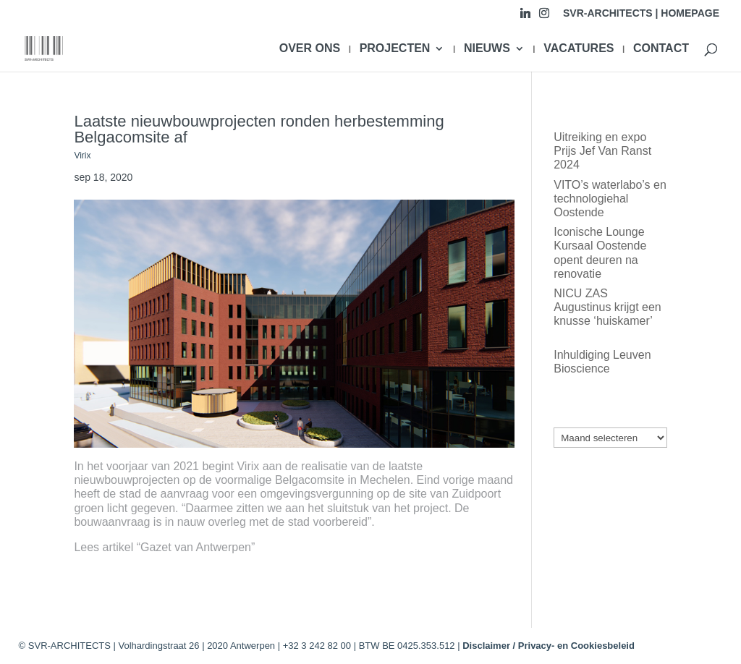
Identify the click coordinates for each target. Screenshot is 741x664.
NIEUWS (487, 48)
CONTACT (661, 48)
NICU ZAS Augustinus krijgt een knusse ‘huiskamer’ (607, 307)
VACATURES (578, 48)
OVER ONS (309, 48)
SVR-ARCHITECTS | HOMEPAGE (641, 13)
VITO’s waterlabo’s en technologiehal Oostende (610, 198)
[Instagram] (544, 17)
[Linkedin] (525, 17)
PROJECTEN (395, 48)
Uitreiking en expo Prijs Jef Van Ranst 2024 (602, 151)
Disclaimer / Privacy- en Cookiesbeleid (548, 645)
